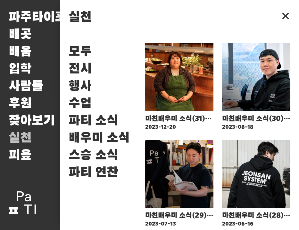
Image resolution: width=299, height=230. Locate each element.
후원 (20, 103)
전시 (80, 69)
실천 (20, 138)
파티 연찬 (93, 172)
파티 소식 (93, 120)
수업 (80, 103)
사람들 (26, 86)
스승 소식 (93, 155)
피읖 (20, 155)
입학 (20, 69)
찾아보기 (32, 120)
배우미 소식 (99, 138)
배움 (20, 51)
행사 (80, 86)
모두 (80, 51)
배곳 (20, 34)
